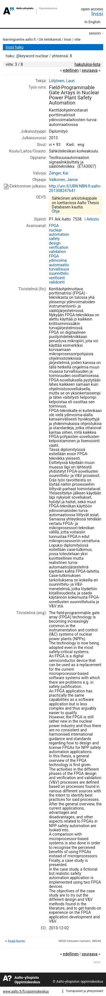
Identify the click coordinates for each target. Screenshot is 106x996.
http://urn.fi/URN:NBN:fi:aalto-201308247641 (75, 188)
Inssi (97, 13)
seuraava (90, 70)
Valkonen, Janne (63, 179)
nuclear (55, 230)
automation (59, 234)
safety (54, 238)
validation (57, 251)
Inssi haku (14, 47)
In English (92, 22)
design (55, 243)
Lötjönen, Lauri (62, 81)
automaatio (59, 265)
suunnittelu (58, 273)
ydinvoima (58, 260)
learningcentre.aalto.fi (19, 40)
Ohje (56, 211)
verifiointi (57, 278)
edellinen (71, 70)
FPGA (54, 225)
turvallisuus (59, 269)
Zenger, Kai (58, 173)
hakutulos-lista (87, 64)
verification (58, 247)
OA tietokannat (50, 40)
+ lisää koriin (15, 941)
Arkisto (92, 219)
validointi (57, 282)
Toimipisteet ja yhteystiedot (84, 991)
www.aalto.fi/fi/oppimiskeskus (26, 991)
